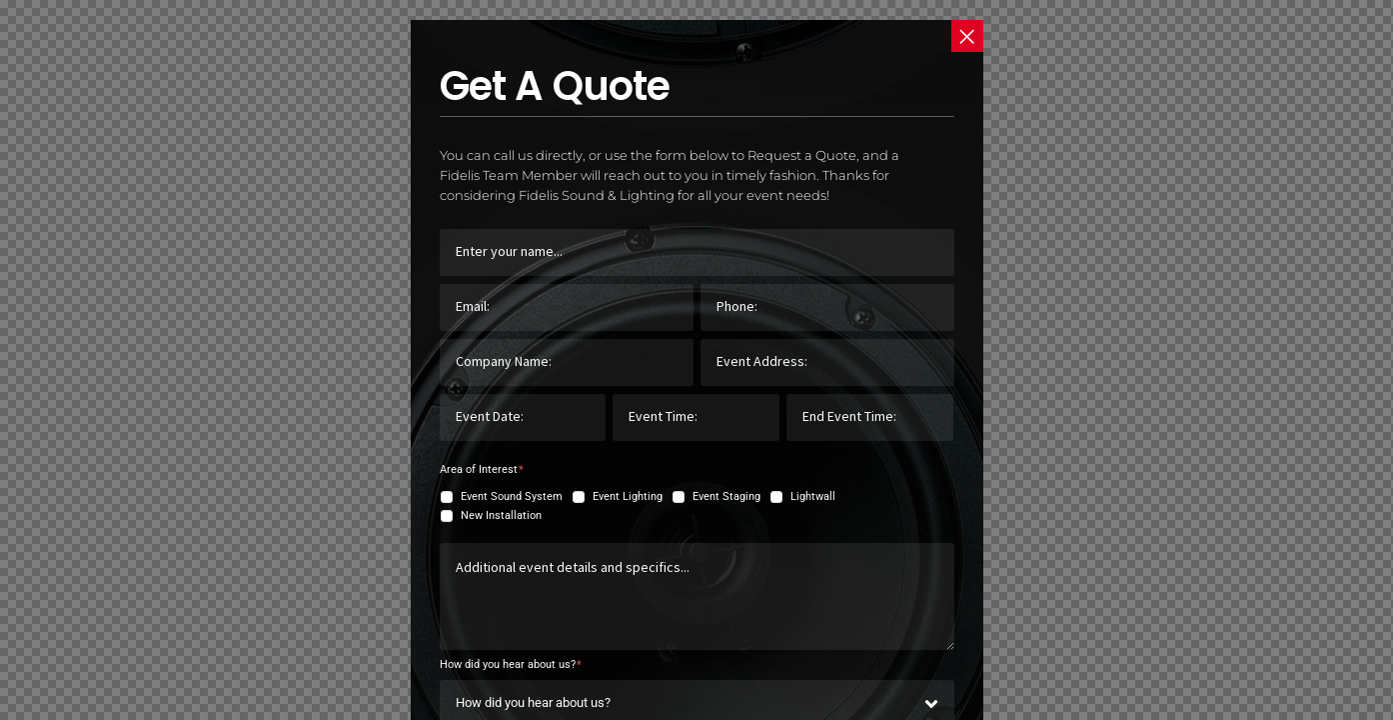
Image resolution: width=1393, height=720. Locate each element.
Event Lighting (628, 496)
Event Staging (726, 496)
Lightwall (812, 496)
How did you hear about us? (511, 664)
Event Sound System (512, 496)
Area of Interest (482, 469)
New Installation (501, 515)
